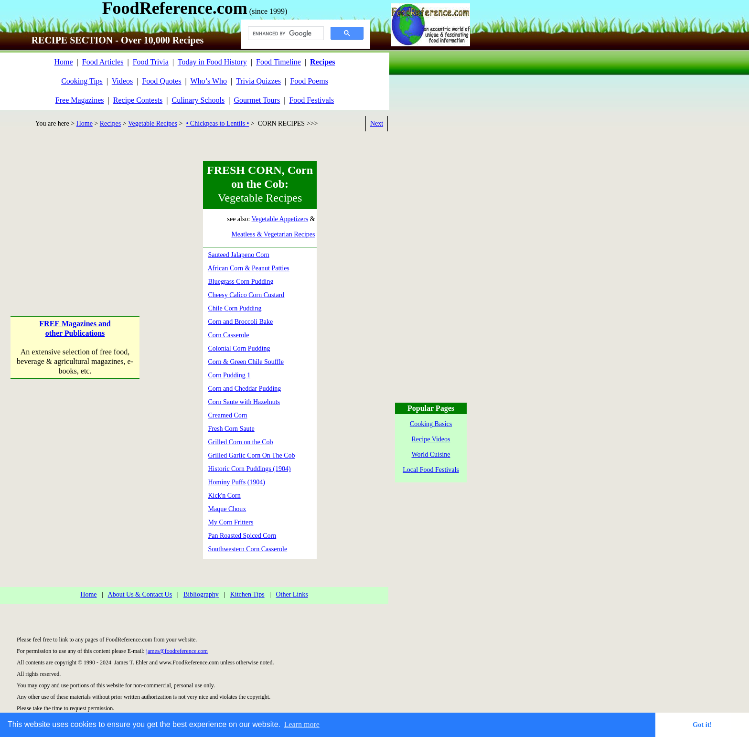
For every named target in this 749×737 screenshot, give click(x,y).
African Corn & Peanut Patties (248, 268)
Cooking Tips (82, 81)
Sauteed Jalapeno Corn (238, 254)
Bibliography (201, 594)
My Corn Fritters (231, 522)
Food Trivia (151, 62)
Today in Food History (212, 62)
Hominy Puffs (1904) (237, 482)
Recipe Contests (138, 100)
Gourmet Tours (257, 100)
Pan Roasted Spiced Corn (242, 535)
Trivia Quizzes (258, 81)
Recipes (110, 123)
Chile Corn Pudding (235, 308)
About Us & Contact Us (140, 594)
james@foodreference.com (177, 651)
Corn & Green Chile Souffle (246, 361)
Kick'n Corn (224, 495)
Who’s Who (209, 81)
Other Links (292, 594)
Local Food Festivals (431, 469)
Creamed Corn (227, 415)
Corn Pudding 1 (229, 375)
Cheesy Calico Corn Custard (246, 295)
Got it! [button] (702, 724)
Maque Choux (227, 509)
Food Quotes (161, 81)
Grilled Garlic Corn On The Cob (251, 455)
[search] (285, 33)
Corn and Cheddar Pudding (244, 388)
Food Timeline (278, 62)
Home (63, 62)
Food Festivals (311, 100)
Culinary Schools (198, 100)
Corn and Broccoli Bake (240, 321)
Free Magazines (79, 100)
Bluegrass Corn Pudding (241, 281)
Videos (122, 81)
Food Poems (309, 81)
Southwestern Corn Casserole (248, 549)
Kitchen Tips (247, 594)
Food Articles (103, 62)
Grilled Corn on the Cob (240, 442)
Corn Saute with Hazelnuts (244, 402)
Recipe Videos (431, 439)
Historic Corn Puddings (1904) (249, 468)
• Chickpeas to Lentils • (217, 123)
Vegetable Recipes (152, 123)
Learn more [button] (302, 724)
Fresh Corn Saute (231, 428)
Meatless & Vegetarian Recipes (273, 234)
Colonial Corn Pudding (239, 348)
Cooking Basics (431, 423)
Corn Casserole (228, 335)
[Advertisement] (75, 220)
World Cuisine (431, 454)
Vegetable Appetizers (280, 219)
